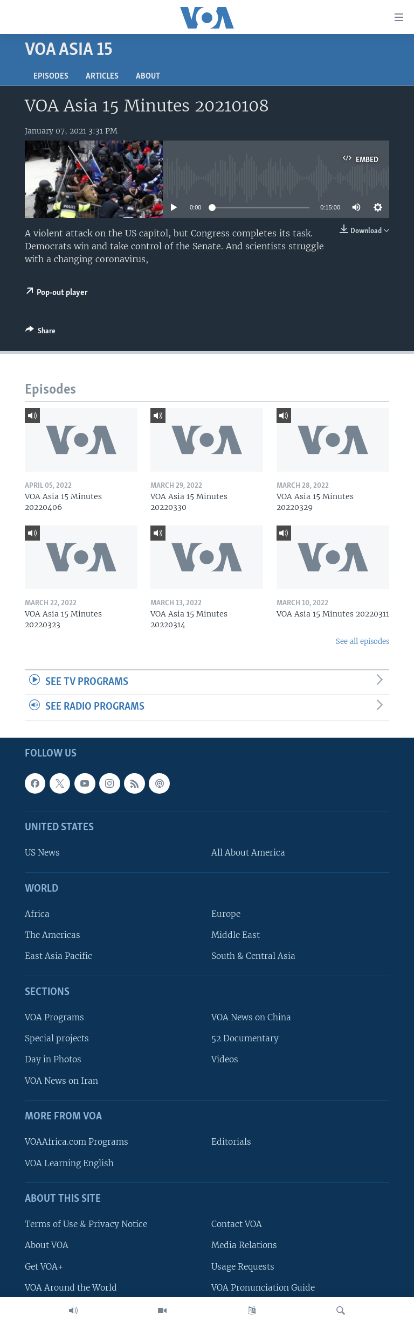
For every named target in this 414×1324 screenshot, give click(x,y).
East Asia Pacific (58, 956)
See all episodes (362, 641)
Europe (225, 914)
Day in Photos (53, 1060)
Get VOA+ (44, 1267)
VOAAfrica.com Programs (76, 1142)
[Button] (40, 333)
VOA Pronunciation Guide (263, 1288)
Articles (102, 76)
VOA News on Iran (61, 1081)
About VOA (46, 1245)
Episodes (50, 76)
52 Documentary (245, 1038)
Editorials (231, 1142)
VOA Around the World (71, 1288)
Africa (37, 914)
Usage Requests (242, 1267)
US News (42, 853)
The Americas (52, 935)
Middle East (235, 935)
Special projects (57, 1038)
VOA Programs (54, 1017)
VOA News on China (251, 1017)
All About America (248, 853)
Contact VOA (236, 1224)
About (148, 76)
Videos (224, 1060)
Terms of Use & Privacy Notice (86, 1224)
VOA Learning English (69, 1163)
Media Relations (244, 1245)
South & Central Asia (253, 956)
